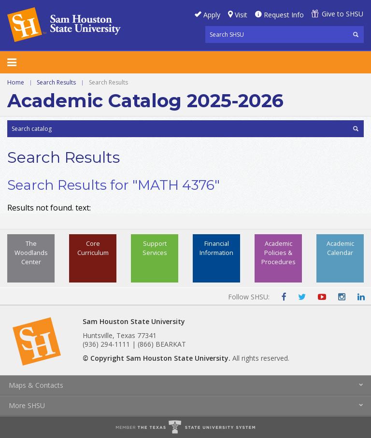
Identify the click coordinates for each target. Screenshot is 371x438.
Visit (241, 14)
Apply (211, 14)
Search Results (56, 82)
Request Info (284, 14)
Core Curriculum (93, 248)
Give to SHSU (342, 13)
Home (15, 82)
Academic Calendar (340, 248)
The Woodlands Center (31, 252)
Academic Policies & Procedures (278, 252)
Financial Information (216, 248)
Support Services (155, 248)
